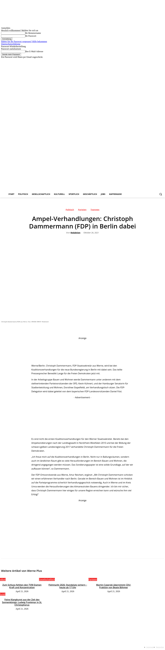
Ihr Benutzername (33, 33)
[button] (160, 194)
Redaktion (75, 233)
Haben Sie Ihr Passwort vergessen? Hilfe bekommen (24, 41)
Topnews (94, 210)
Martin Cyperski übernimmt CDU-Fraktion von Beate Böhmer (113, 586)
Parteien (82, 210)
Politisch (70, 210)
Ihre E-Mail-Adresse (34, 51)
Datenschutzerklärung (10, 44)
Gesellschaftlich (47, 579)
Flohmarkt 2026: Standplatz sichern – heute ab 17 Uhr (68, 586)
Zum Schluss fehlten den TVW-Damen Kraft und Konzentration (22, 586)
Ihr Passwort (30, 36)
